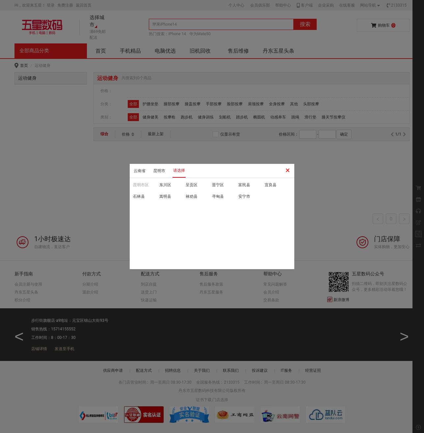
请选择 (179, 170)
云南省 (140, 170)
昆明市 (159, 170)
